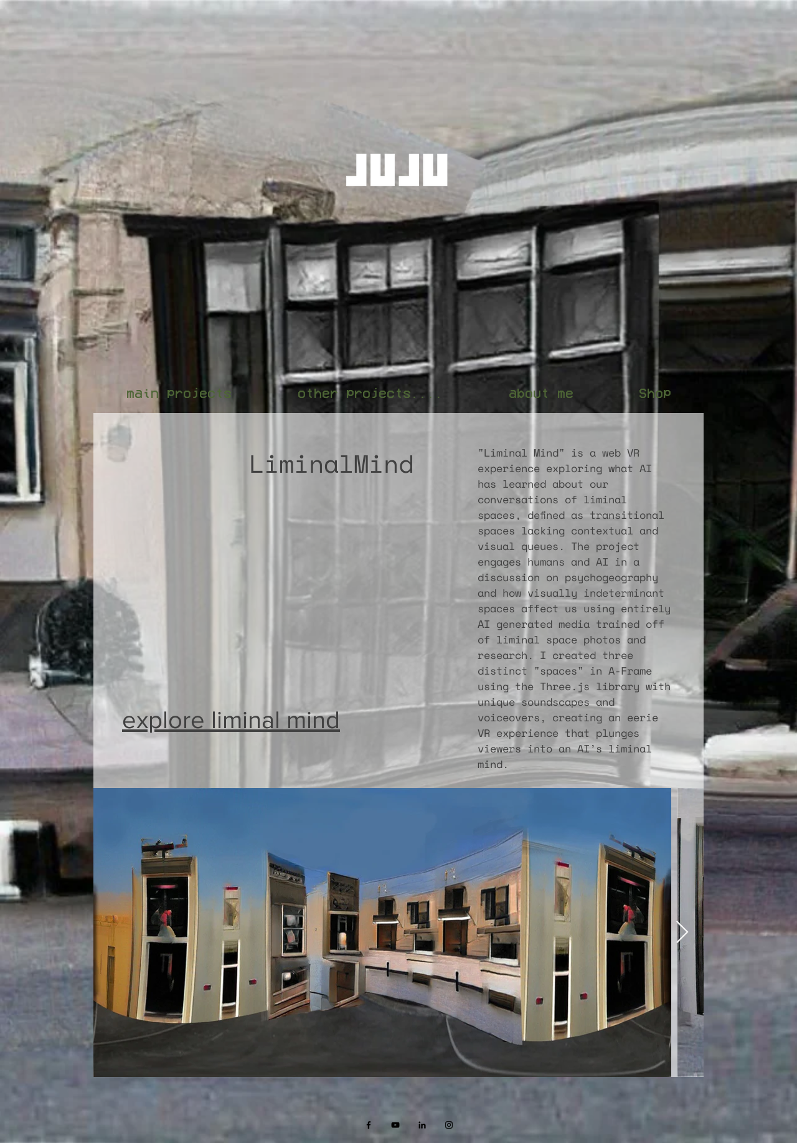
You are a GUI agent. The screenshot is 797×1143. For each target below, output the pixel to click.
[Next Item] (682, 933)
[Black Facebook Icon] (369, 1125)
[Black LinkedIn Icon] (422, 1125)
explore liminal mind (231, 719)
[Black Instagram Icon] (449, 1125)
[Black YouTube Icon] (395, 1125)
